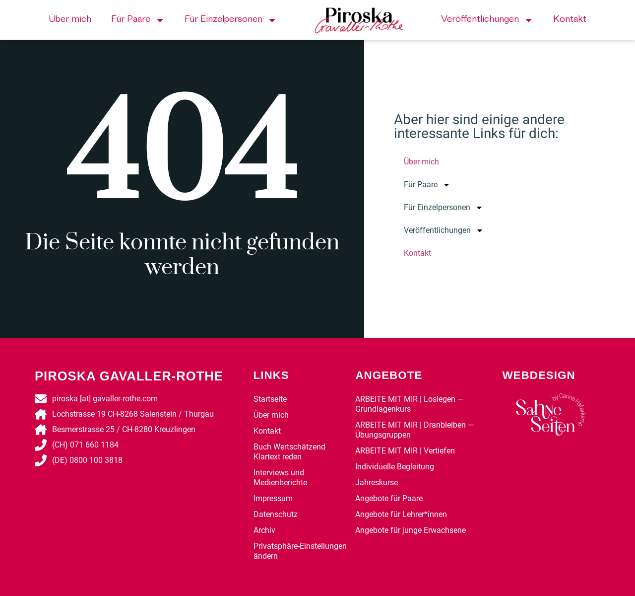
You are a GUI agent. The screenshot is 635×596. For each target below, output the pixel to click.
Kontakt (569, 19)
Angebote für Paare (389, 498)
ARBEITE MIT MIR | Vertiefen (405, 450)
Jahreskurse (376, 482)
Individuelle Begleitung (394, 466)
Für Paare (138, 20)
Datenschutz (276, 514)
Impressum (273, 498)
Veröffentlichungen (487, 20)
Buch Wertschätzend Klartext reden (289, 451)
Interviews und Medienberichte (280, 477)
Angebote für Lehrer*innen (401, 514)
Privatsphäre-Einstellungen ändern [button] (300, 551)
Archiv (264, 530)
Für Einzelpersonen (231, 20)
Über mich (70, 19)
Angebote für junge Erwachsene (410, 530)
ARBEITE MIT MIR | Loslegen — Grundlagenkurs (409, 404)
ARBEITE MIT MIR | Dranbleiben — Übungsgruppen (414, 430)
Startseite (270, 399)
